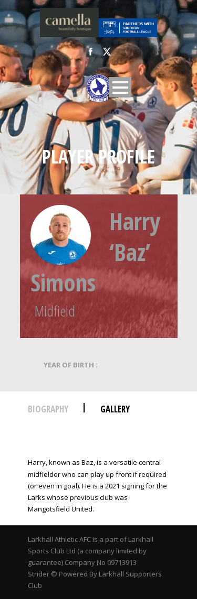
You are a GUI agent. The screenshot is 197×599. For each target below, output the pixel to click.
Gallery (115, 409)
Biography (48, 409)
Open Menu (120, 87)
